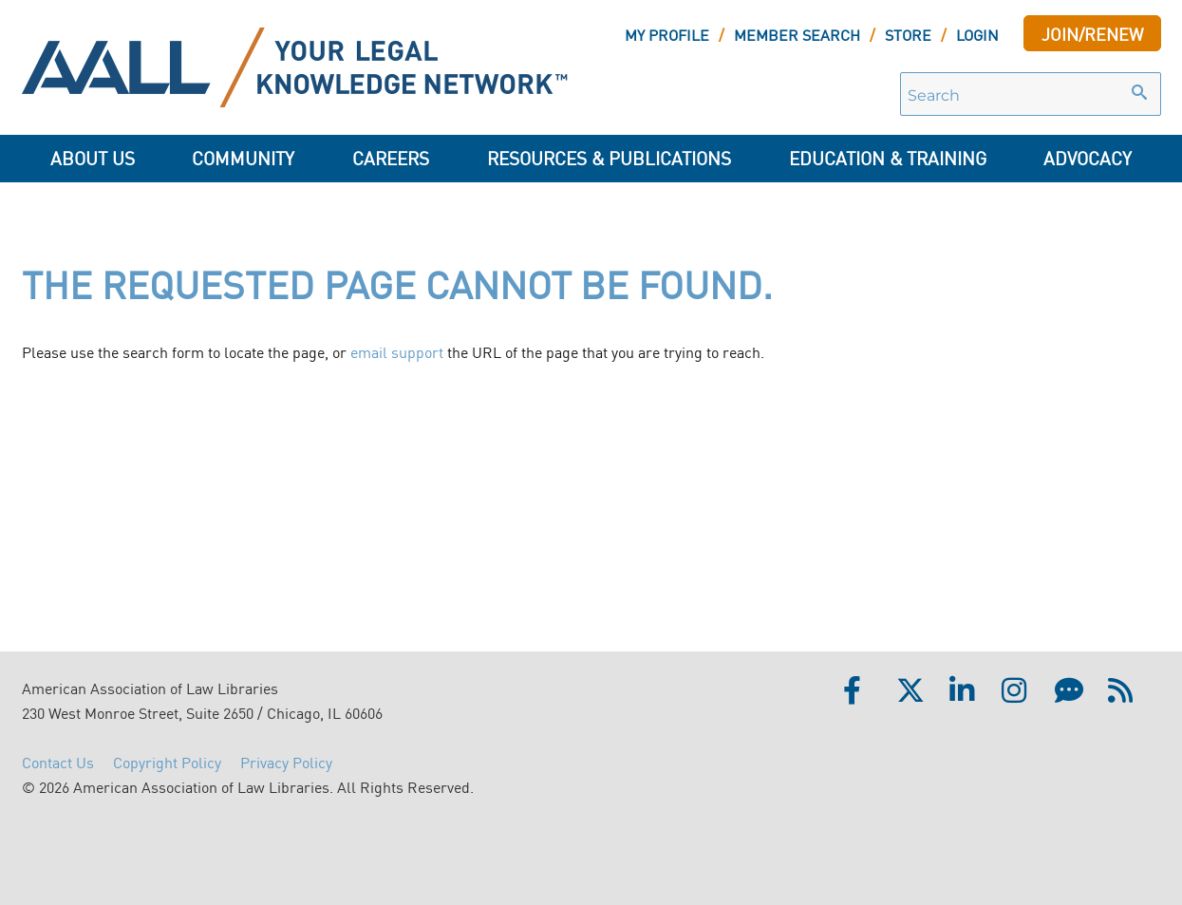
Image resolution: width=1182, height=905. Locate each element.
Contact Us (58, 761)
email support (396, 351)
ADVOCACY (1087, 157)
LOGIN (977, 34)
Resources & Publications (609, 157)
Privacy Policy (286, 761)
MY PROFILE (667, 34)
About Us (92, 157)
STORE (908, 34)
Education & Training (887, 157)
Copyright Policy (167, 761)
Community (243, 157)
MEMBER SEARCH (797, 34)
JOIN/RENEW (1092, 33)
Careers (390, 157)
